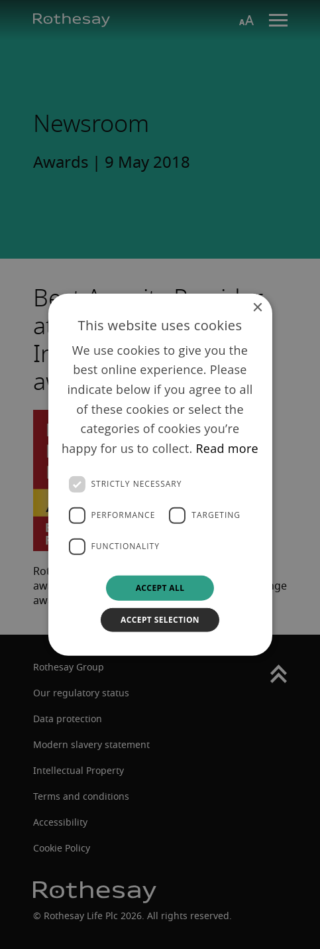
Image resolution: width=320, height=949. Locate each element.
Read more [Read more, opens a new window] (226, 448)
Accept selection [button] (160, 619)
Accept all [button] (160, 587)
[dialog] (160, 474)
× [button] (257, 307)
